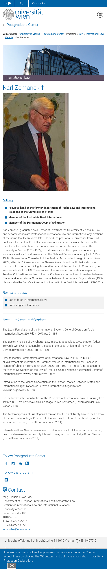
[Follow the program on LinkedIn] (6, 479)
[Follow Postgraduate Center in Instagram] (13, 463)
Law (81, 34)
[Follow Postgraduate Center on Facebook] (6, 463)
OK (12, 565)
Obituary (8, 200)
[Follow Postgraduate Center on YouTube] (20, 463)
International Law (95, 34)
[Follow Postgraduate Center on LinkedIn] (27, 463)
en (7, 3)
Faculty (9, 37)
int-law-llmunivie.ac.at (17, 529)
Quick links (38, 3)
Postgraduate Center (22, 25)
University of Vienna (29, 34)
